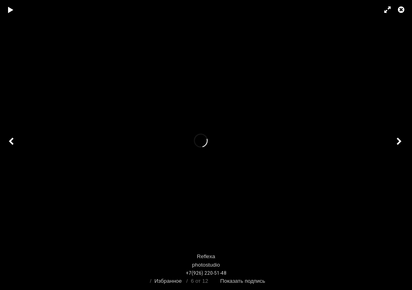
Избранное (168, 281)
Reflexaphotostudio (206, 265)
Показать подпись (242, 281)
